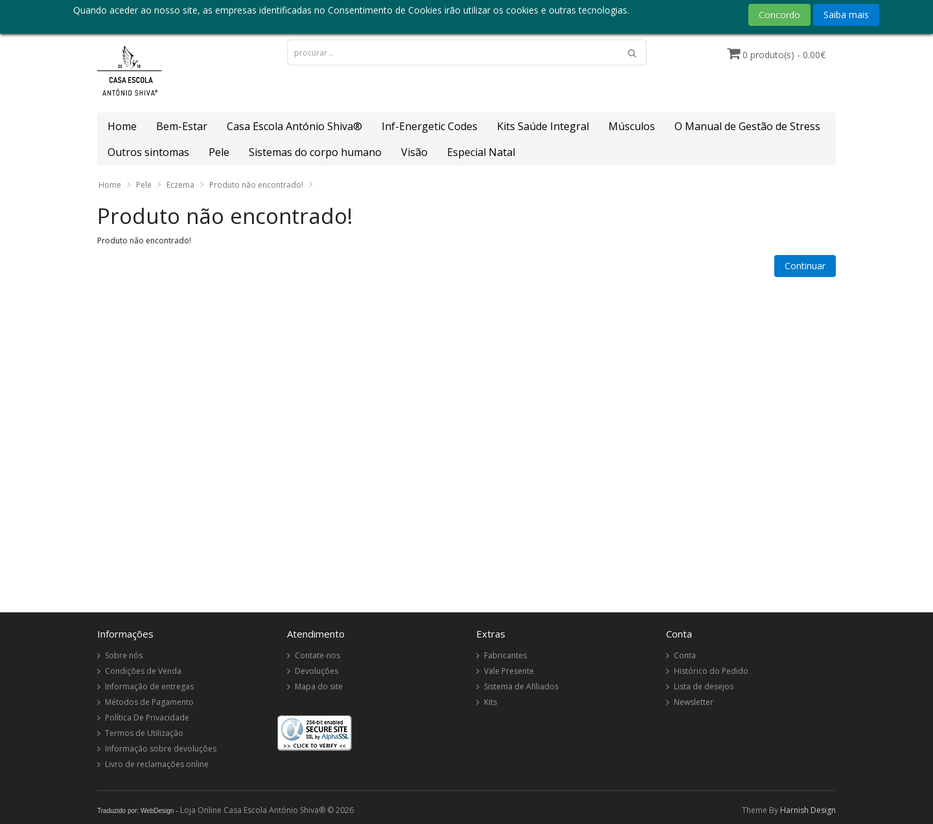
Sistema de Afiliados (521, 686)
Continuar (805, 266)
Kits (490, 701)
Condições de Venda (143, 670)
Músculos (631, 126)
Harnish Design (808, 810)
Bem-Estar (181, 126)
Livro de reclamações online (157, 764)
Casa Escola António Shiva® (294, 126)
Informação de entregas (149, 686)
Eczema (180, 184)
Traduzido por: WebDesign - (137, 810)
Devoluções (316, 670)
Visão (414, 152)
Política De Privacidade (147, 717)
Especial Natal (481, 152)
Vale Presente (509, 670)
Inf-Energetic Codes (430, 126)
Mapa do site (319, 686)
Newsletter (693, 701)
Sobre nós (124, 655)
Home (122, 126)
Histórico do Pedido (711, 670)
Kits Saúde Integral (543, 126)
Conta (685, 655)
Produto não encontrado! (256, 184)
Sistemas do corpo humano (315, 152)
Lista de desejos (703, 686)
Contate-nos (317, 655)
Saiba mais (846, 14)
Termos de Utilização (144, 733)
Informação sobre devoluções (160, 748)
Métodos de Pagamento (149, 701)
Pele (219, 152)
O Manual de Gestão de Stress (747, 126)
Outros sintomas (148, 152)
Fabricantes (505, 655)
